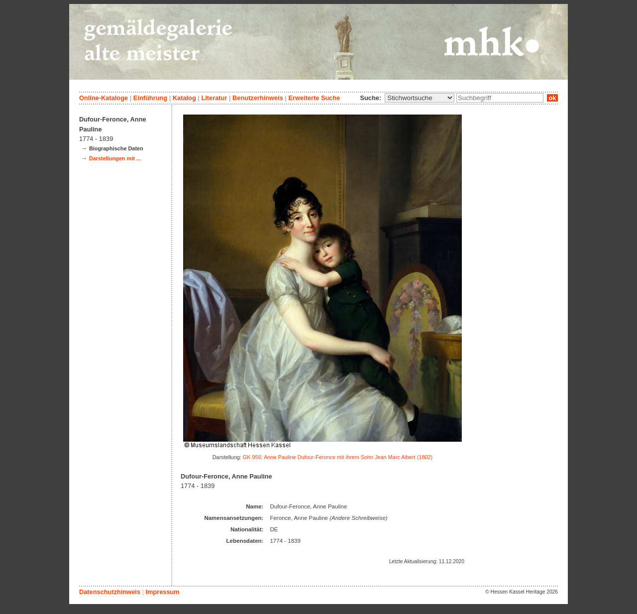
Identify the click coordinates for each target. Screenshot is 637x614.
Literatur (214, 98)
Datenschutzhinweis (109, 592)
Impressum (162, 592)
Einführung (150, 98)
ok (552, 98)
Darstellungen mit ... (115, 158)
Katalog (184, 98)
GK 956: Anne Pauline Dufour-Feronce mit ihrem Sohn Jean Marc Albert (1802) (337, 457)
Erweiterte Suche (314, 98)
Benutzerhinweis (257, 98)
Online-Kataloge (103, 98)
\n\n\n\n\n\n (419, 98)
